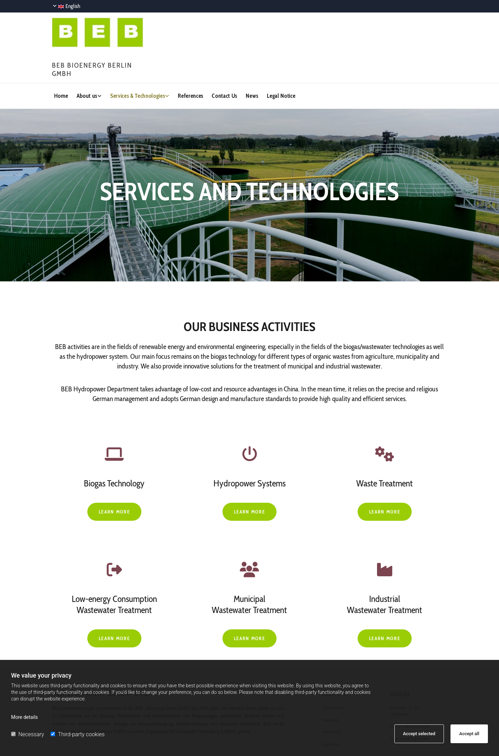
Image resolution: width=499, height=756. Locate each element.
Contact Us (219, 94)
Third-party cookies (77, 734)
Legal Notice (276, 94)
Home (58, 94)
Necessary (27, 734)
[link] (91, 94)
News (247, 94)
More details (24, 717)
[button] (114, 508)
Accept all (469, 733)
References (186, 94)
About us (84, 94)
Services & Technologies (134, 94)
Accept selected (419, 733)
